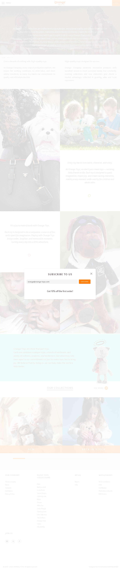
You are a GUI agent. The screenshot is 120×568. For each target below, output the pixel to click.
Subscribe (84, 281)
